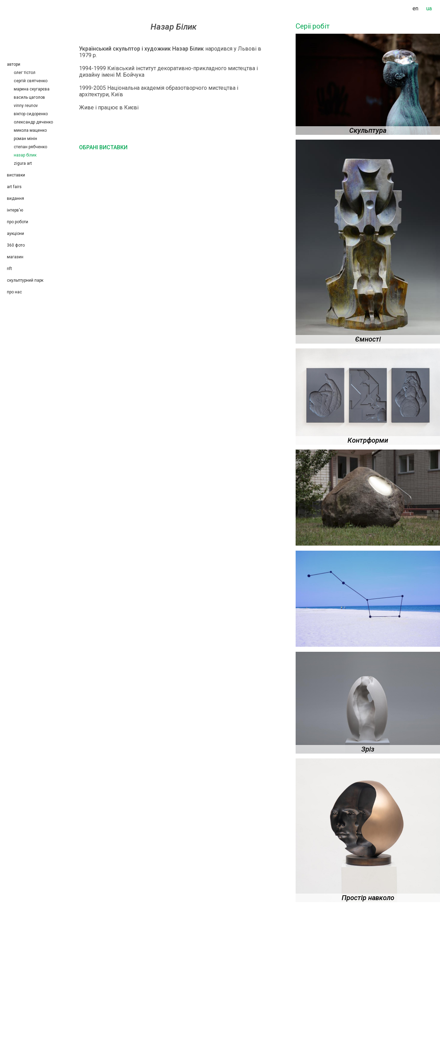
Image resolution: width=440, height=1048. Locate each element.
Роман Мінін (25, 138)
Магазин (15, 257)
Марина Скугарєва (32, 89)
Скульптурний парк (25, 280)
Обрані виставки (103, 147)
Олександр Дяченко (33, 122)
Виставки (16, 175)
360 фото (16, 245)
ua (429, 8)
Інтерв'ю (15, 210)
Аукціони (15, 233)
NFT (9, 268)
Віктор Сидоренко (31, 113)
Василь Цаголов (29, 97)
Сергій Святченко (30, 80)
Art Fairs (14, 186)
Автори (13, 64)
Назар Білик (25, 155)
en (415, 8)
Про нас (14, 292)
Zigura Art (23, 163)
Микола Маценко (30, 130)
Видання (15, 198)
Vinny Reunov (26, 105)
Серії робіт (313, 26)
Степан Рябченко (31, 146)
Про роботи (17, 221)
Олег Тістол (24, 72)
